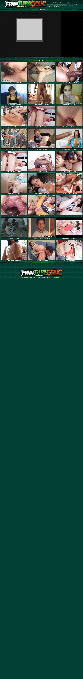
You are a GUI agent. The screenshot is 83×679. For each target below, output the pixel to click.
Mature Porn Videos (57, 4)
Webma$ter (57, 277)
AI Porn (64, 4)
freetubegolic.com (27, 277)
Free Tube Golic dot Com (58, 2)
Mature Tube (50, 4)
